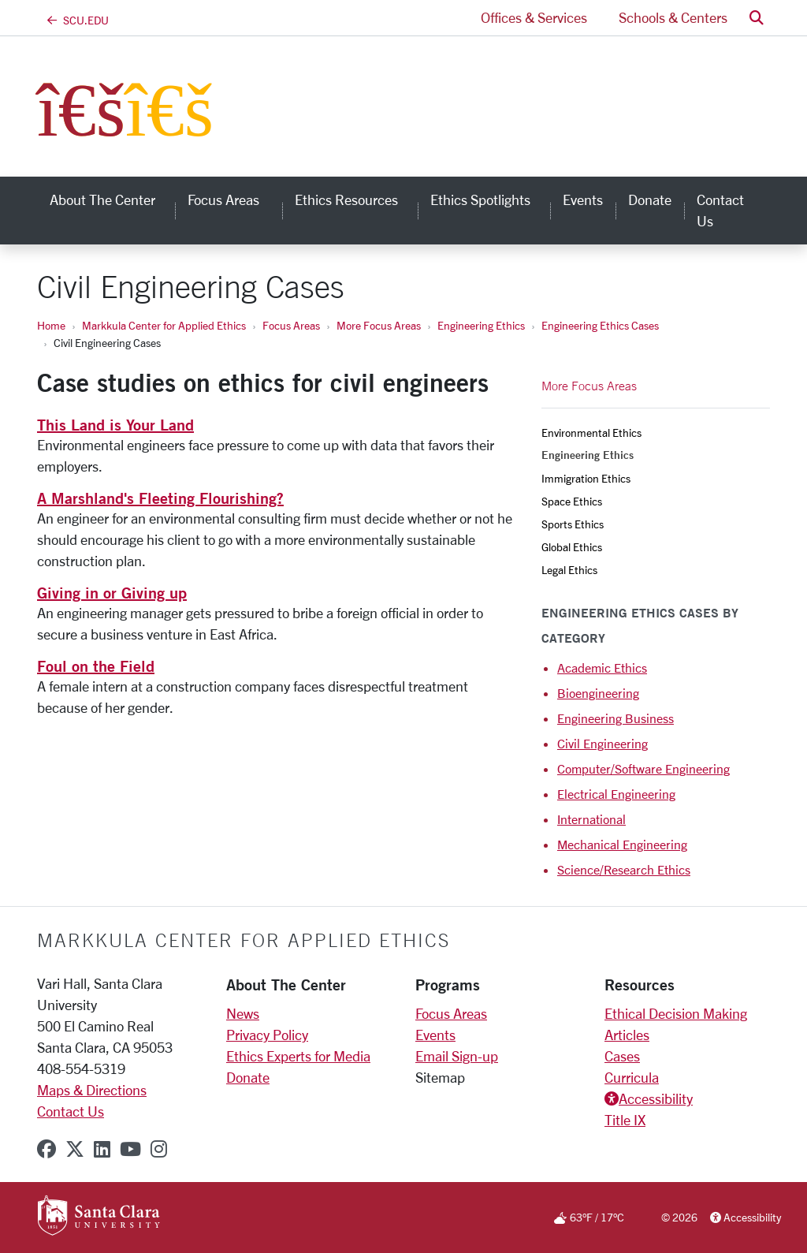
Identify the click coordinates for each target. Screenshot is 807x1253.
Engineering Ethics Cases (600, 325)
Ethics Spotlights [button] (490, 199)
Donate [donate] (649, 199)
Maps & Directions (92, 1090)
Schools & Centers (673, 17)
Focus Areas (291, 325)
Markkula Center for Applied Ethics (164, 325)
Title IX (624, 1120)
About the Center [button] (112, 199)
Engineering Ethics (481, 325)
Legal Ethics (569, 569)
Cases (622, 1056)
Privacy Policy (267, 1034)
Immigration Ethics (585, 478)
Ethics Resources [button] (356, 199)
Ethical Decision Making (675, 1013)
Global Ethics (571, 547)
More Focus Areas (379, 325)
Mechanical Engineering (622, 844)
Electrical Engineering (616, 793)
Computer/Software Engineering (643, 768)
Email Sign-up (456, 1056)
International (591, 818)
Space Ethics (571, 501)
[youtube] (130, 1149)
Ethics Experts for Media (298, 1056)
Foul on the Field (95, 666)
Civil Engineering (602, 743)
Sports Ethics (572, 524)
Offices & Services (534, 17)
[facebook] (46, 1149)
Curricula (631, 1077)
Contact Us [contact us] (720, 210)
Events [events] (583, 199)
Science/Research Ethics (623, 869)
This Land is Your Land (115, 424)
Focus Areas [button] (235, 199)
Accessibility (656, 1098)
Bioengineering (598, 692)
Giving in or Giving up (112, 592)
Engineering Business (615, 717)
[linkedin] (102, 1149)
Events (435, 1034)
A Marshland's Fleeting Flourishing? (160, 498)
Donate (248, 1077)
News (242, 1013)
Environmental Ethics (591, 432)
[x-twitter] (74, 1149)
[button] (756, 18)
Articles (626, 1034)
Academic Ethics (602, 667)
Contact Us (70, 1111)
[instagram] (159, 1149)
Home (51, 325)
